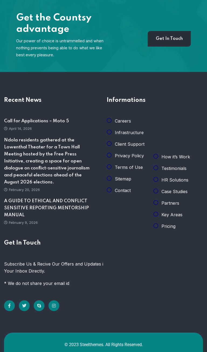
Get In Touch (169, 38)
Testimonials (174, 168)
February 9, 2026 (21, 222)
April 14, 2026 (18, 128)
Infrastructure (129, 132)
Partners (170, 203)
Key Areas (171, 214)
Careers (123, 121)
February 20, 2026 (22, 189)
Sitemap (123, 179)
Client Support (129, 144)
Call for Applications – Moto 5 (36, 121)
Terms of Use (129, 167)
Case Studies (174, 191)
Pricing (168, 226)
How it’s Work (175, 156)
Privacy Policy (129, 155)
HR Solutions (174, 180)
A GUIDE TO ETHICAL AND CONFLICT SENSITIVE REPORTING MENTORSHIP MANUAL (46, 208)
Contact (123, 190)
